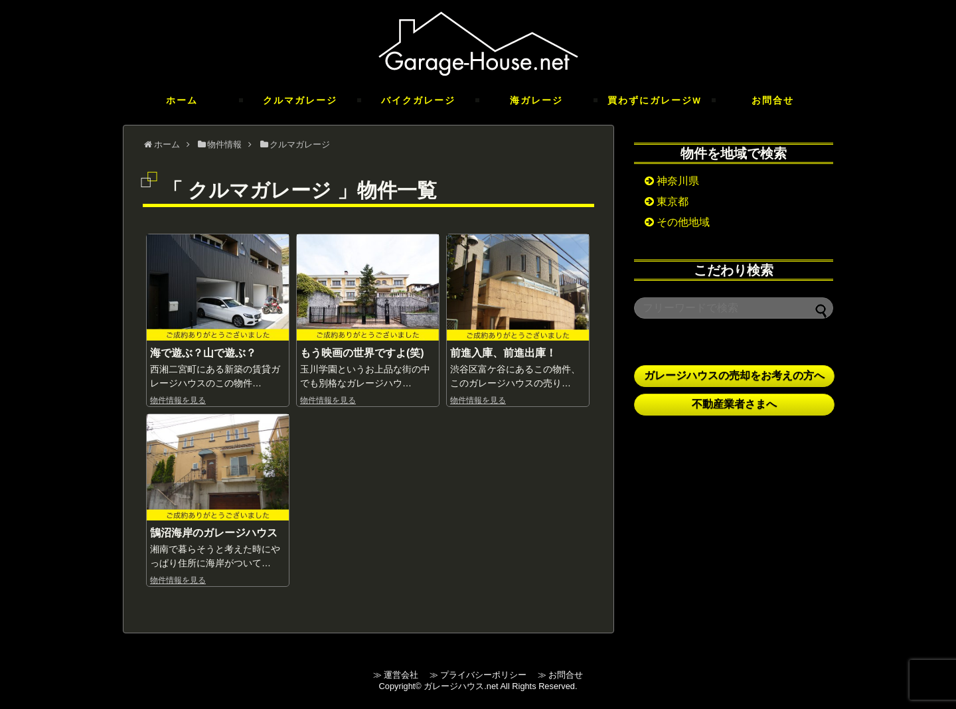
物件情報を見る (178, 400)
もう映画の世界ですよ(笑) (362, 352)
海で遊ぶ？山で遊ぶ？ (203, 352)
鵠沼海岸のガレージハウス (214, 532)
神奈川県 (672, 181)
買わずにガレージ (654, 100)
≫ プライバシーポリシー (482, 675)
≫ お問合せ (561, 675)
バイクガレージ (418, 100)
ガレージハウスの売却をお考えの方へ (734, 375)
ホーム (182, 100)
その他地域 (677, 222)
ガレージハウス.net (461, 686)
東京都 (666, 201)
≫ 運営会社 (400, 675)
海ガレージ (536, 100)
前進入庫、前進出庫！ (503, 352)
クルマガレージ (300, 100)
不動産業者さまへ (734, 404)
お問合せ (773, 100)
